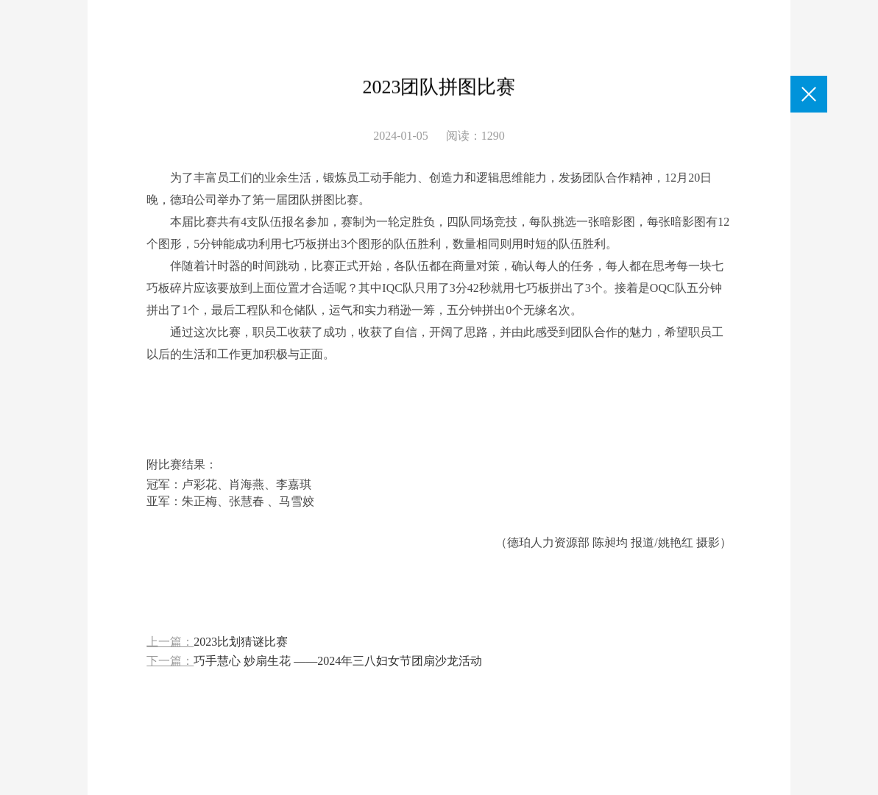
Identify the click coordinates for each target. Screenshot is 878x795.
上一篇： (217, 642)
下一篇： (314, 661)
